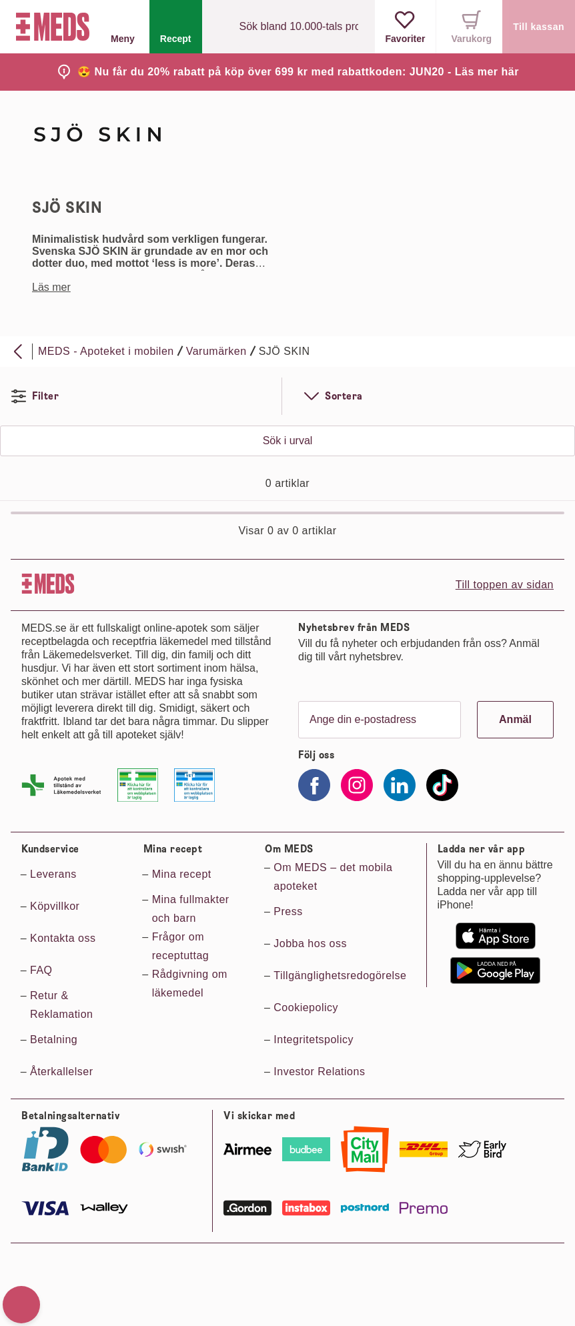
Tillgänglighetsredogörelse (339, 975)
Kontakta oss (63, 938)
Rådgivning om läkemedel (189, 983)
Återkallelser (61, 1071)
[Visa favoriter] (405, 26)
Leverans (53, 874)
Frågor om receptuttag (180, 946)
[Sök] (223, 26)
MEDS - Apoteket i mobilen (106, 351)
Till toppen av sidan (505, 584)
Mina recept (181, 874)
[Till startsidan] (50, 26)
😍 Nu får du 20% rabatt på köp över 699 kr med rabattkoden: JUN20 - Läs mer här (298, 71)
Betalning (53, 1039)
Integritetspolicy (313, 1039)
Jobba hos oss (310, 943)
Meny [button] (123, 26)
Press (287, 911)
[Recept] (175, 26)
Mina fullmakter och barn (190, 909)
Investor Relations (319, 1071)
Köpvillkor (54, 906)
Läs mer (51, 287)
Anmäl (515, 719)
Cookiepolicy (305, 1007)
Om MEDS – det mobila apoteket (332, 877)
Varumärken (216, 351)
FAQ (41, 970)
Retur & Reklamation (61, 1005)
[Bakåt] (19, 352)
